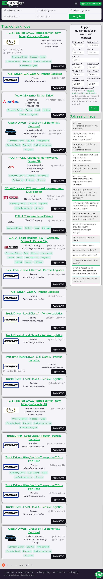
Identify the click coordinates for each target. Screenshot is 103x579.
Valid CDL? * (77, 71)
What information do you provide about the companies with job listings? (84, 228)
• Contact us (59, 572)
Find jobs (77, 16)
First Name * (78, 42)
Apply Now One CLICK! (91, 3)
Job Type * (77, 64)
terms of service (89, 93)
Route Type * (93, 71)
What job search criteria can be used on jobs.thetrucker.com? (84, 136)
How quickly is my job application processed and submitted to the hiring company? (85, 193)
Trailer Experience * (78, 79)
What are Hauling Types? (84, 250)
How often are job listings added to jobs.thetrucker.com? (84, 147)
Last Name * (92, 42)
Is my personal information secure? (85, 261)
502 (27, 565)
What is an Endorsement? (85, 255)
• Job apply (73, 572)
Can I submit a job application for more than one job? (85, 168)
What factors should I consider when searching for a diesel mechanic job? (85, 271)
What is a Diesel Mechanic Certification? (85, 280)
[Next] (32, 565)
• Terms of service (24, 572)
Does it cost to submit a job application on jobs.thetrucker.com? (85, 158)
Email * (75, 57)
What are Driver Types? (84, 245)
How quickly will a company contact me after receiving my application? (86, 206)
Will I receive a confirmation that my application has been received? (83, 180)
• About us (9, 572)
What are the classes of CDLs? (83, 239)
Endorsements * (94, 79)
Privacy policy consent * (83, 88)
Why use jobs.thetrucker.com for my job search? (85, 126)
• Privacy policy (43, 572)
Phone (90, 49)
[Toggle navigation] (76, 3)
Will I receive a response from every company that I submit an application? (85, 216)
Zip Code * (77, 49)
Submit (94, 108)
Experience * (93, 64)
